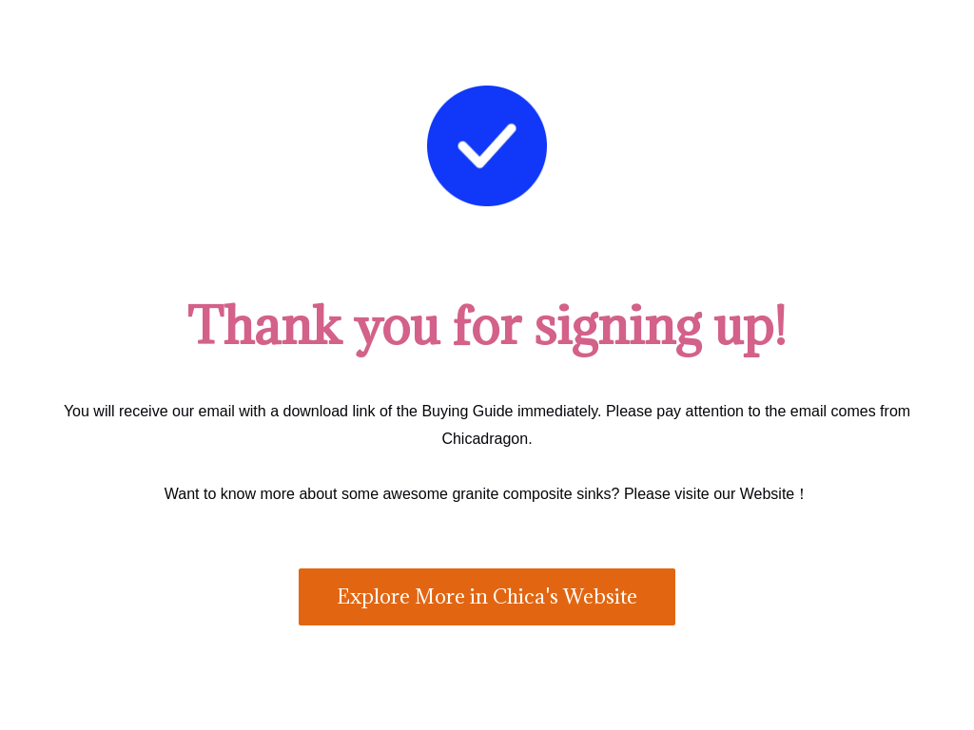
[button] (487, 596)
